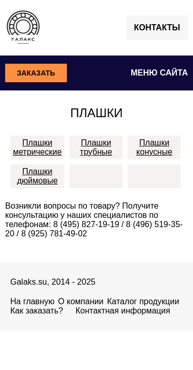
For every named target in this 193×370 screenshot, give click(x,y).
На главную (32, 301)
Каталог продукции (143, 301)
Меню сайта (159, 72)
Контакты (157, 27)
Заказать (36, 73)
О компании (80, 301)
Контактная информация (123, 310)
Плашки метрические (37, 147)
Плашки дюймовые (37, 176)
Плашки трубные (96, 147)
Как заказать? (36, 310)
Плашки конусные (154, 147)
